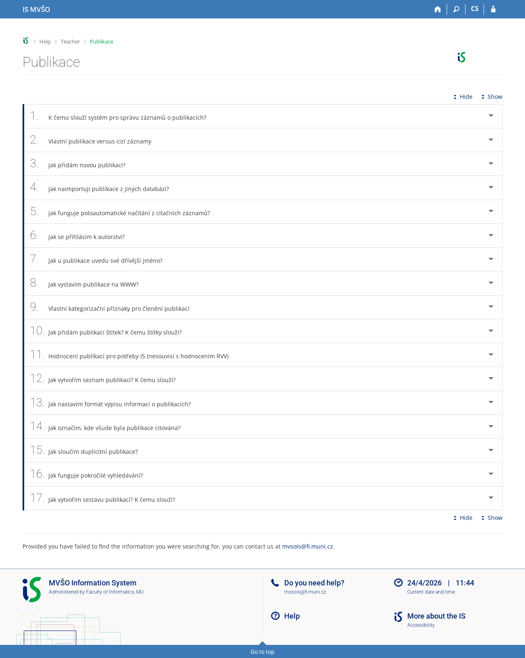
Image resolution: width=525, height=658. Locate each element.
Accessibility (421, 625)
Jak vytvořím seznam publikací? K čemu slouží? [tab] (107, 378)
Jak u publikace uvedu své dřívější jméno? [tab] (100, 259)
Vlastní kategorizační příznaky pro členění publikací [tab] (114, 307)
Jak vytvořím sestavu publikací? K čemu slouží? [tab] (107, 498)
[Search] (456, 9)
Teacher (70, 41)
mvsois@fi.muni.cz (307, 546)
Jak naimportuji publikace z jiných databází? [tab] (104, 187)
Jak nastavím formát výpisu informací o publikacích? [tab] (115, 403)
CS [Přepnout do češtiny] (475, 8)
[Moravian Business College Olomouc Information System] (36, 9)
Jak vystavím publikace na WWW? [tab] (89, 283)
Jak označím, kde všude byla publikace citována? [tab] (109, 426)
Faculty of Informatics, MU (115, 592)
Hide (462, 96)
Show (490, 96)
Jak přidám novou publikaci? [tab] (82, 164)
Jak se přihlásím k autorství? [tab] (82, 235)
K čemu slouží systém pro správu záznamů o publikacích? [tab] (122, 116)
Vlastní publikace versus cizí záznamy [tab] (95, 140)
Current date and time (431, 592)
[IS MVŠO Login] (493, 9)
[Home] (438, 9)
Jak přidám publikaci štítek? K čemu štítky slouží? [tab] (110, 331)
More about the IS (436, 616)
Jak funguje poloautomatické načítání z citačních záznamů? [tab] (124, 212)
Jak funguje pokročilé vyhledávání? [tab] (91, 474)
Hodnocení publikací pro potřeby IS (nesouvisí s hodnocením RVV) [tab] (133, 355)
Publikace (101, 41)
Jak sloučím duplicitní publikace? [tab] (88, 450)
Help (45, 41)
